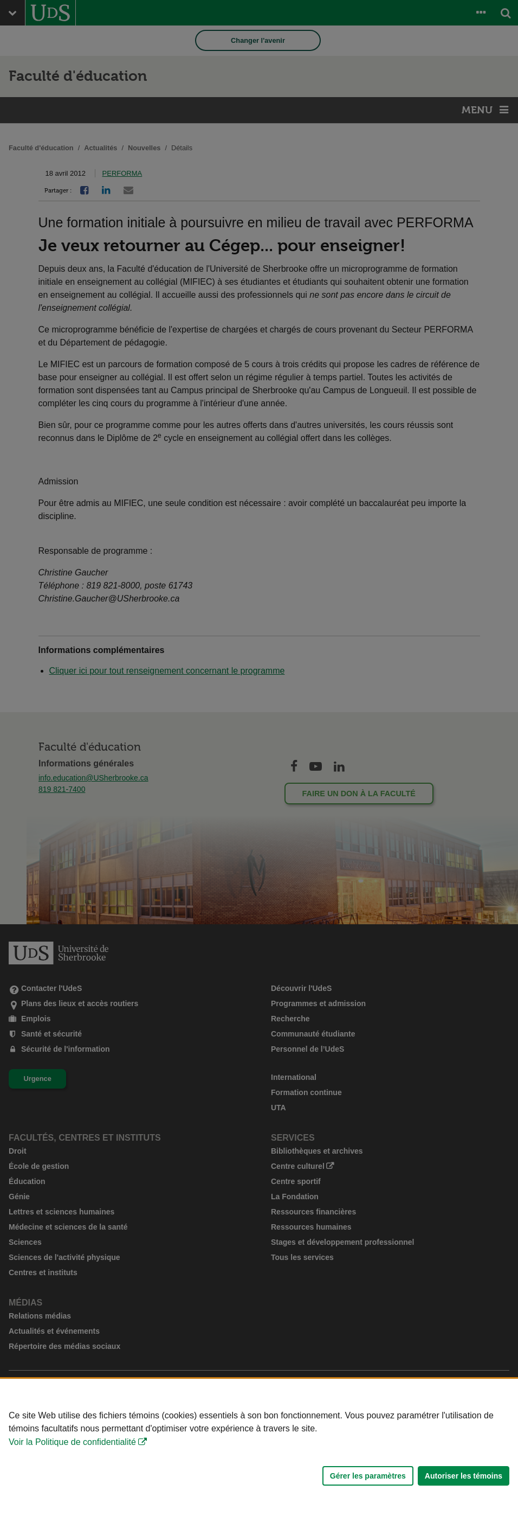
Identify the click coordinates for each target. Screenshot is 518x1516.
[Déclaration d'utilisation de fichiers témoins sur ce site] (259, 1447)
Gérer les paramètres (368, 1476)
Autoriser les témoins (463, 1476)
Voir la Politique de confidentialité (72, 1442)
